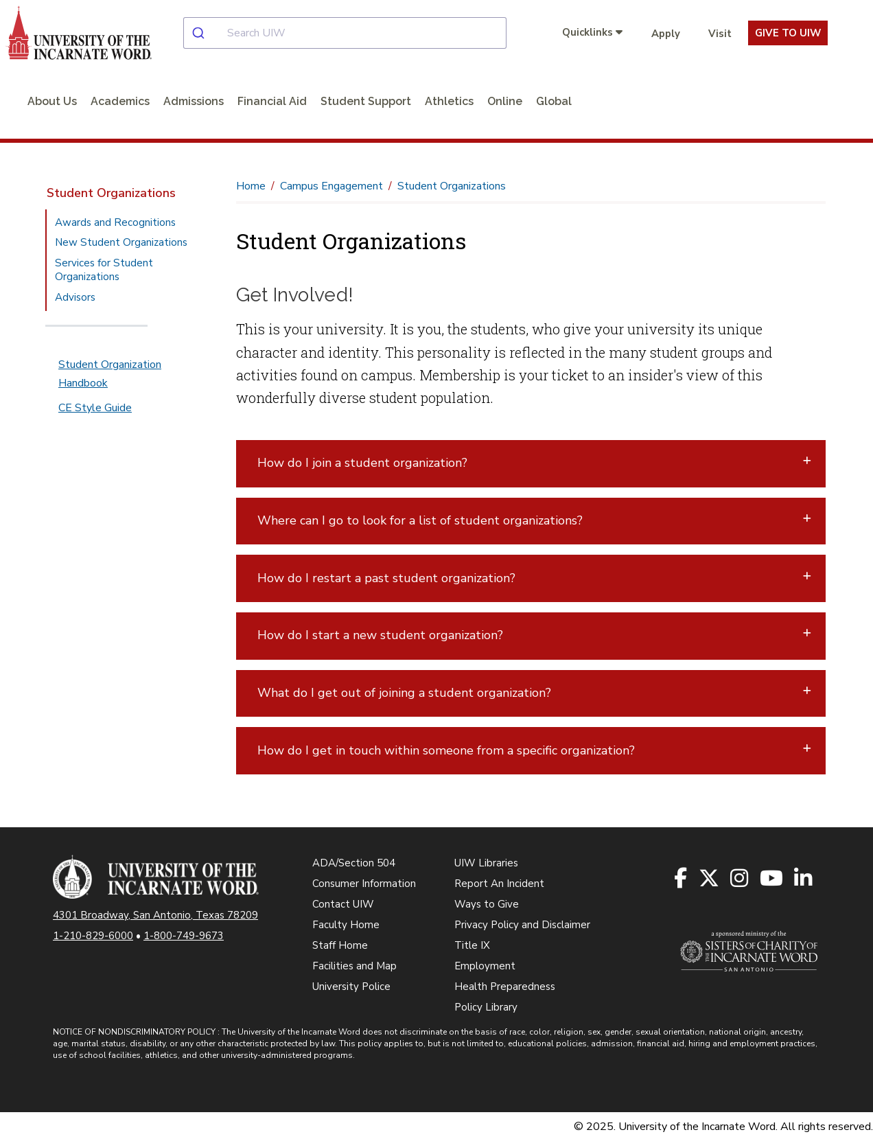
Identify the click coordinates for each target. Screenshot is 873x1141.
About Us (52, 101)
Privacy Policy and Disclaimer (522, 925)
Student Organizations (111, 193)
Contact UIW (343, 904)
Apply (665, 34)
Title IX (472, 945)
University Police (351, 986)
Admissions (193, 101)
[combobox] (355, 33)
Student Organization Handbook (109, 373)
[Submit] (205, 33)
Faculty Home (346, 925)
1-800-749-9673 (183, 936)
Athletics (449, 101)
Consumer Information (364, 883)
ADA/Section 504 (353, 863)
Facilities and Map (354, 966)
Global (554, 101)
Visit (720, 34)
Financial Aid (272, 101)
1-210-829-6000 (93, 936)
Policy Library (485, 1007)
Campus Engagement (331, 186)
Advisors (75, 297)
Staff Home (340, 945)
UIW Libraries (486, 863)
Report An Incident (499, 883)
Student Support (366, 101)
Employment (484, 966)
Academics (120, 101)
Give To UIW (788, 33)
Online (504, 101)
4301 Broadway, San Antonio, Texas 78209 (155, 915)
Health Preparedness (504, 986)
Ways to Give (486, 904)
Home (251, 186)
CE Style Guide (95, 407)
